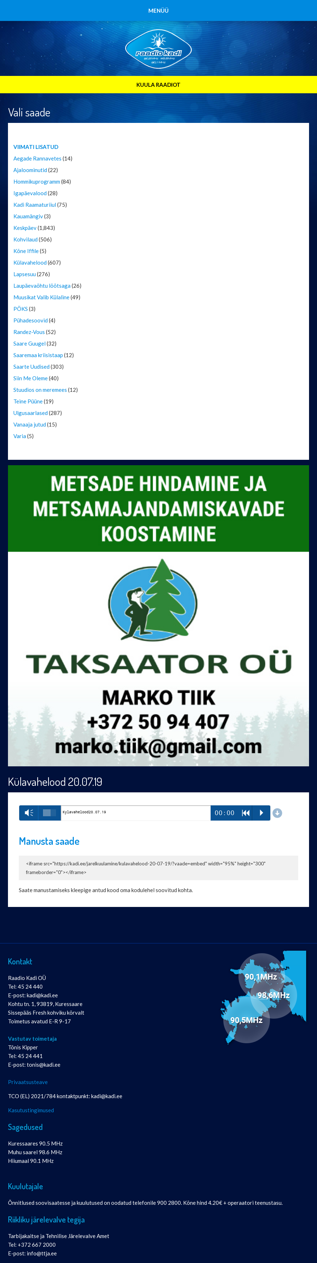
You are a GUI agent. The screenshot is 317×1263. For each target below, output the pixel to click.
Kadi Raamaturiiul (34, 204)
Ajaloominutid (30, 170)
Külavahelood (30, 262)
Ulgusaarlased (30, 413)
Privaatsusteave (28, 1082)
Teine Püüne (28, 401)
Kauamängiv (28, 216)
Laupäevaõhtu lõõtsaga (42, 285)
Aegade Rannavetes (37, 158)
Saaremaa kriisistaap (38, 355)
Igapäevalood (30, 193)
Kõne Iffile (26, 251)
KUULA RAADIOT (158, 84)
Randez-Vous (29, 332)
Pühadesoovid (30, 320)
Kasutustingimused (31, 1110)
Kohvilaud (25, 239)
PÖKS (20, 308)
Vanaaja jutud (29, 424)
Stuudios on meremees (40, 389)
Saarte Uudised (31, 366)
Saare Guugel (29, 343)
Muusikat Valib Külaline (41, 297)
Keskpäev (25, 227)
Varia (19, 436)
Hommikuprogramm (36, 181)
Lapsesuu (24, 274)
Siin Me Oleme (30, 378)
